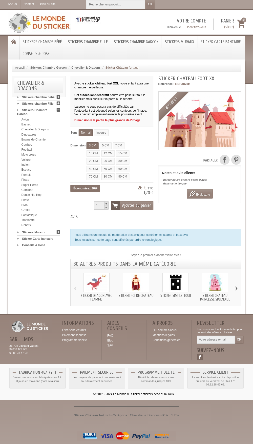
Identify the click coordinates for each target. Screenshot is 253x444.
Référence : (166, 84)
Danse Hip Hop (31, 196)
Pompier (27, 176)
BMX (24, 206)
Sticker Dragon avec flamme (96, 298)
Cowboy (26, 146)
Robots (26, 226)
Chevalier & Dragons (35, 131)
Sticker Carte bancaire (220, 42)
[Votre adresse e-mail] (216, 340)
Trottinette (28, 221)
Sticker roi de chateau (136, 296)
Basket (26, 125)
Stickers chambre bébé (42, 42)
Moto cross (28, 156)
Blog (110, 340)
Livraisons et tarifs (74, 330)
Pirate (25, 181)
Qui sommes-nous (164, 330)
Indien (25, 166)
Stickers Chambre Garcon (136, 42)
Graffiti (25, 211)
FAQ (110, 335)
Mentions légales (163, 335)
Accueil (20, 67)
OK (150, 4)
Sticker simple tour (175, 296)
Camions (27, 191)
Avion (25, 120)
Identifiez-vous (196, 27)
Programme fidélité (74, 340)
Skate (25, 201)
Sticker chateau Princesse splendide (215, 298)
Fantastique (29, 216)
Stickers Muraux (179, 42)
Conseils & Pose (35, 53)
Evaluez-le (200, 194)
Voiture (26, 161)
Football (26, 151)
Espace (26, 171)
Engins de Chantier (34, 140)
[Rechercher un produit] (116, 4)
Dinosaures (29, 136)
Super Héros (29, 186)
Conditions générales (166, 340)
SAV (110, 345)
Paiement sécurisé (74, 335)
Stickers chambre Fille (88, 42)
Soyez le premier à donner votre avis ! (156, 255)
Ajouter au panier (131, 205)
